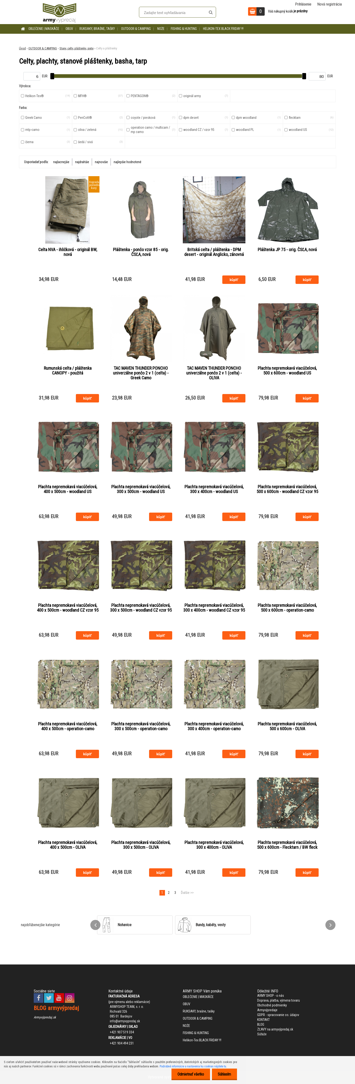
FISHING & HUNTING (184, 29)
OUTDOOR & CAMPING (136, 29)
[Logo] (59, 12)
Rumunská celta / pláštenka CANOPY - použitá (68, 370)
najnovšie (101, 162)
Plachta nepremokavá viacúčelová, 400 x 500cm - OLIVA (67, 845)
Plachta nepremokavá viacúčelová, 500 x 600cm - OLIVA (287, 726)
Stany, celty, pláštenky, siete (76, 48)
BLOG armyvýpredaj (56, 1008)
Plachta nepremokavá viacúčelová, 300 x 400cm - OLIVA (213, 845)
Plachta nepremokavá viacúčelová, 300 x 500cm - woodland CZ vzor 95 (141, 608)
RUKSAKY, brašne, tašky (97, 29)
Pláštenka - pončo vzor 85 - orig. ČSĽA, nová (141, 252)
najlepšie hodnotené (127, 162)
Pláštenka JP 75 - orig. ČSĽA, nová (287, 249)
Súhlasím (224, 1074)
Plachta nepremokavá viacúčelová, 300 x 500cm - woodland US (140, 489)
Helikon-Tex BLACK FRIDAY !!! (223, 29)
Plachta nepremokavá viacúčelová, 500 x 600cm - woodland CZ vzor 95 (287, 489)
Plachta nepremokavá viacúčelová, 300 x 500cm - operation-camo (140, 726)
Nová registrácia (329, 4)
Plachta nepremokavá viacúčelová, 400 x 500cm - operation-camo (67, 726)
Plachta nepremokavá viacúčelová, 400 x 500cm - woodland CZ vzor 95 (68, 608)
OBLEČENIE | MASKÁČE (43, 29)
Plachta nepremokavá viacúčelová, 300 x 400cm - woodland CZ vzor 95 (214, 608)
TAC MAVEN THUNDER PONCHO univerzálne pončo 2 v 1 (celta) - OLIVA (214, 373)
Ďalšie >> (187, 892)
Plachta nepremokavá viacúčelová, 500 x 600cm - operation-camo (287, 608)
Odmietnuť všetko (190, 1074)
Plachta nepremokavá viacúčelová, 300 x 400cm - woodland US (213, 489)
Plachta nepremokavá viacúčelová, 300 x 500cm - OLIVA (140, 845)
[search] (210, 12)
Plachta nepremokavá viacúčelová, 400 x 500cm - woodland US (67, 489)
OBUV (69, 29)
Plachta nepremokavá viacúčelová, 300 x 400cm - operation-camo (213, 726)
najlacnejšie (61, 162)
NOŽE (160, 29)
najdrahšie (82, 162)
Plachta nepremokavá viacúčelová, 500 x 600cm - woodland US (287, 370)
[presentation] (95, 925)
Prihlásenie (303, 4)
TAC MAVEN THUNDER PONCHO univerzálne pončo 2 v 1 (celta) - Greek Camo (141, 373)
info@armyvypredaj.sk (125, 1021)
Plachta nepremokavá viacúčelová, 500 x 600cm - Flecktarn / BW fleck (287, 845)
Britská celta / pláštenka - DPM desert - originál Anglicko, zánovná (214, 252)
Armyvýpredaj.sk (45, 1017)
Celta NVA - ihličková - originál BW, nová (67, 252)
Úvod (22, 48)
